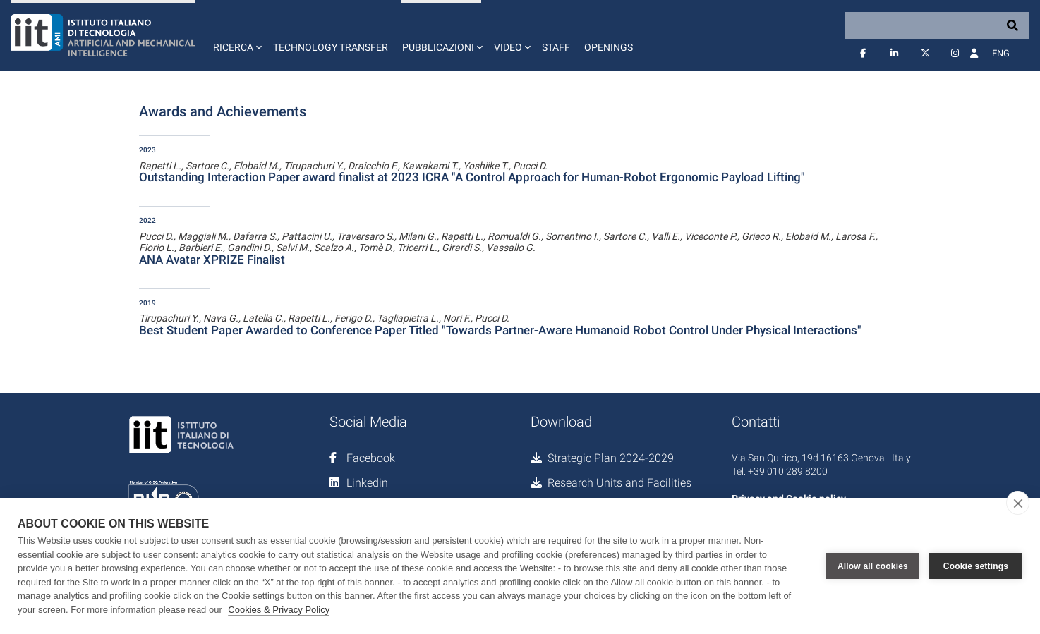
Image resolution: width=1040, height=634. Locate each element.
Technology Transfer (330, 47)
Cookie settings (975, 566)
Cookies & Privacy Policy (278, 609)
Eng (1001, 53)
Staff (556, 47)
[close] (1017, 503)
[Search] (937, 25)
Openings (608, 47)
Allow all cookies (873, 566)
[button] (236, 35)
